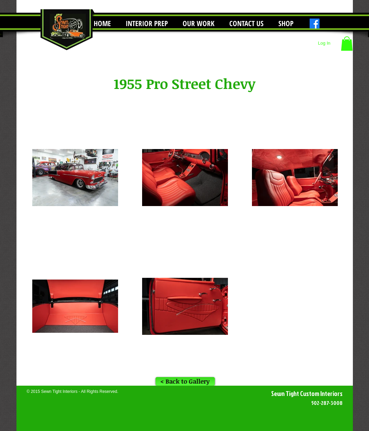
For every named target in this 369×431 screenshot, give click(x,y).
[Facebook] (315, 24)
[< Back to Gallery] (185, 381)
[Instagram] (326, 24)
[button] (198, 23)
